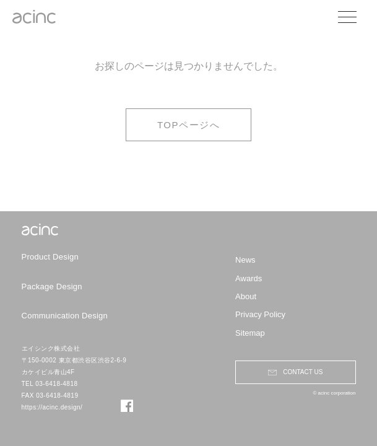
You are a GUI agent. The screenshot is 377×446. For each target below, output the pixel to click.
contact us (303, 372)
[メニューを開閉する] (355, 17)
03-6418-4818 (56, 383)
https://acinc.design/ (52, 407)
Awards (248, 278)
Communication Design (65, 315)
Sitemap (250, 333)
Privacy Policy (260, 314)
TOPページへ (188, 125)
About (245, 296)
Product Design (50, 256)
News (245, 260)
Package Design (52, 286)
